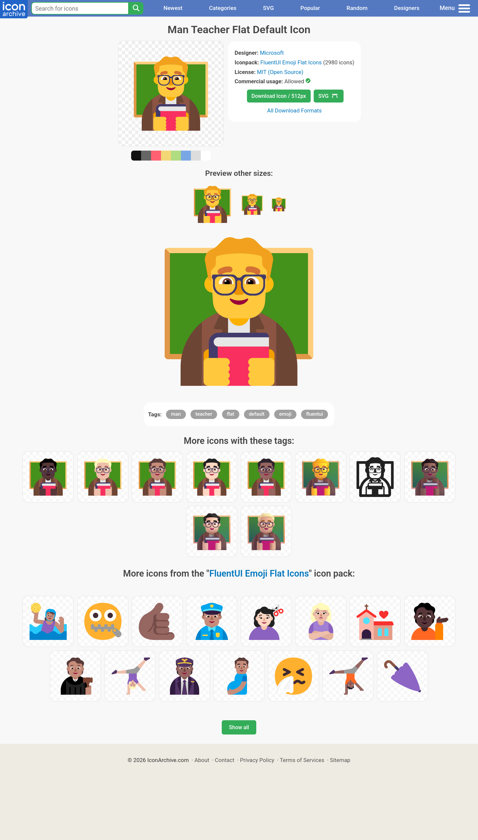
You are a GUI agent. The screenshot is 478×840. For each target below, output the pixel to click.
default (257, 414)
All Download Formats (294, 110)
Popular (310, 8)
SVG (268, 8)
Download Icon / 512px (279, 96)
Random (357, 8)
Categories (223, 8)
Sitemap (340, 760)
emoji (285, 414)
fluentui (314, 414)
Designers (406, 8)
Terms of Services (302, 760)
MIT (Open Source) (280, 72)
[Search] (135, 8)
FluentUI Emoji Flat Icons (291, 62)
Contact (224, 760)
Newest (172, 8)
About (202, 760)
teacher (204, 414)
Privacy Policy (257, 760)
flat (230, 414)
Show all (239, 727)
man (176, 414)
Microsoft (272, 52)
